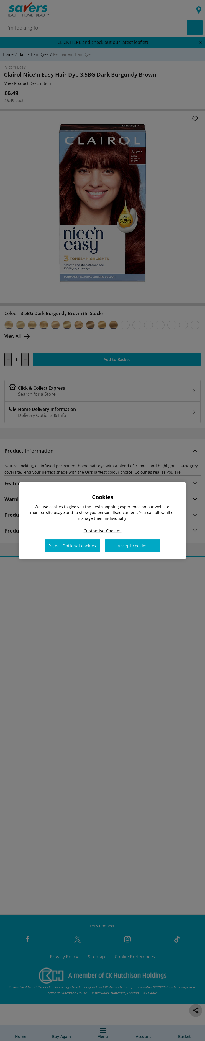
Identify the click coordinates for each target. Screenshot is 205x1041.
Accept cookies (133, 545)
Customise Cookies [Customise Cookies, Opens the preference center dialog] (103, 530)
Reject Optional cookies (72, 545)
